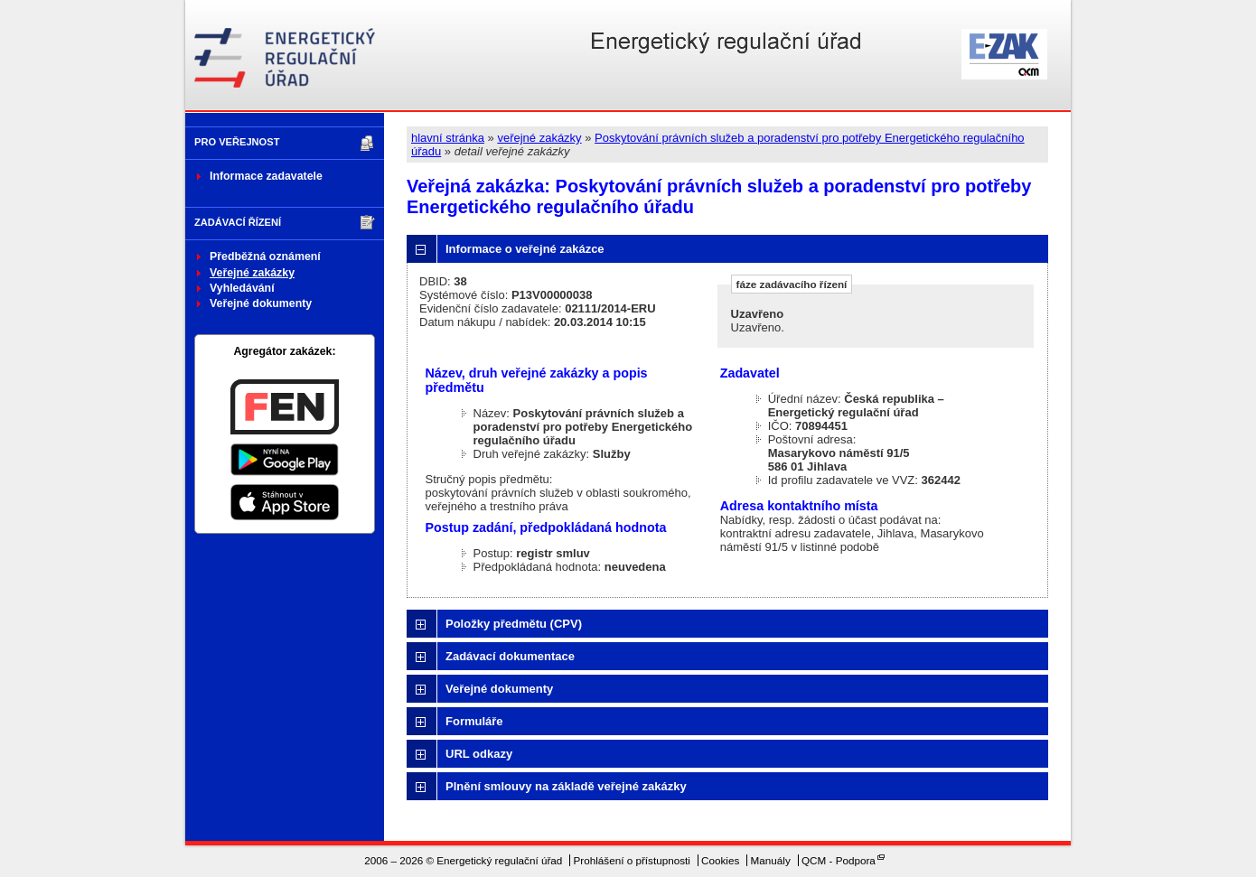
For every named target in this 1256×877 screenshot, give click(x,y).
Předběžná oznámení (265, 256)
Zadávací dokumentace (510, 656)
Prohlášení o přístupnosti (632, 860)
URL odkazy (478, 753)
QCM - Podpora (838, 860)
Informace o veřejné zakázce (525, 249)
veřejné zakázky (539, 138)
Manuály (771, 860)
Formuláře (474, 721)
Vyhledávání (242, 288)
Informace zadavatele (266, 176)
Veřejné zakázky (252, 272)
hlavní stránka (447, 138)
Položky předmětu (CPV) (513, 623)
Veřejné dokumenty (261, 303)
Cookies (720, 860)
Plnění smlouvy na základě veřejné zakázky (566, 786)
